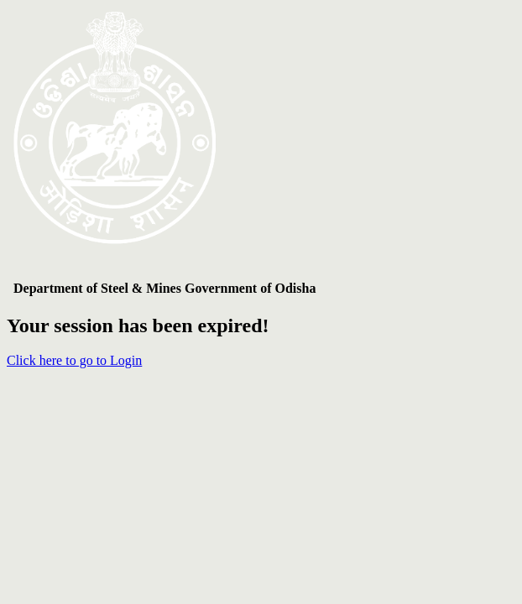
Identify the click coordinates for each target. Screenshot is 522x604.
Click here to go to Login (74, 360)
